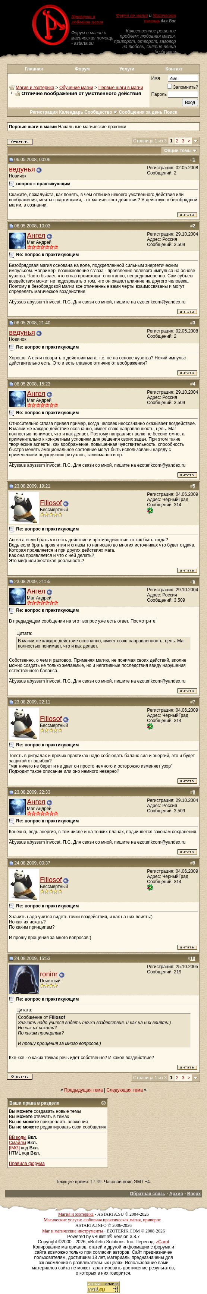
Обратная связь (147, 1193)
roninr (49, 974)
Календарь (71, 112)
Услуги (126, 69)
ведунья (22, 169)
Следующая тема (125, 1090)
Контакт (174, 69)
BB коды (17, 1137)
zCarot (162, 1241)
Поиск (170, 112)
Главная (34, 69)
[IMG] (14, 1147)
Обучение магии (76, 87)
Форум (82, 69)
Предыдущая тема (83, 1090)
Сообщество (100, 112)
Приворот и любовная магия (87, 19)
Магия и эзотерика (35, 87)
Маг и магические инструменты (72, 1231)
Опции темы (178, 150)
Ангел (36, 235)
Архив (176, 1193)
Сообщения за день (140, 112)
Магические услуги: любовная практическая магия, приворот (102, 1219)
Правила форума (27, 1163)
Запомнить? (182, 87)
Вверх (194, 1193)
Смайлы (17, 1142)
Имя (155, 78)
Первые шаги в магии (120, 87)
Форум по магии (132, 15)
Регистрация (44, 112)
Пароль (159, 94)
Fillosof (51, 503)
